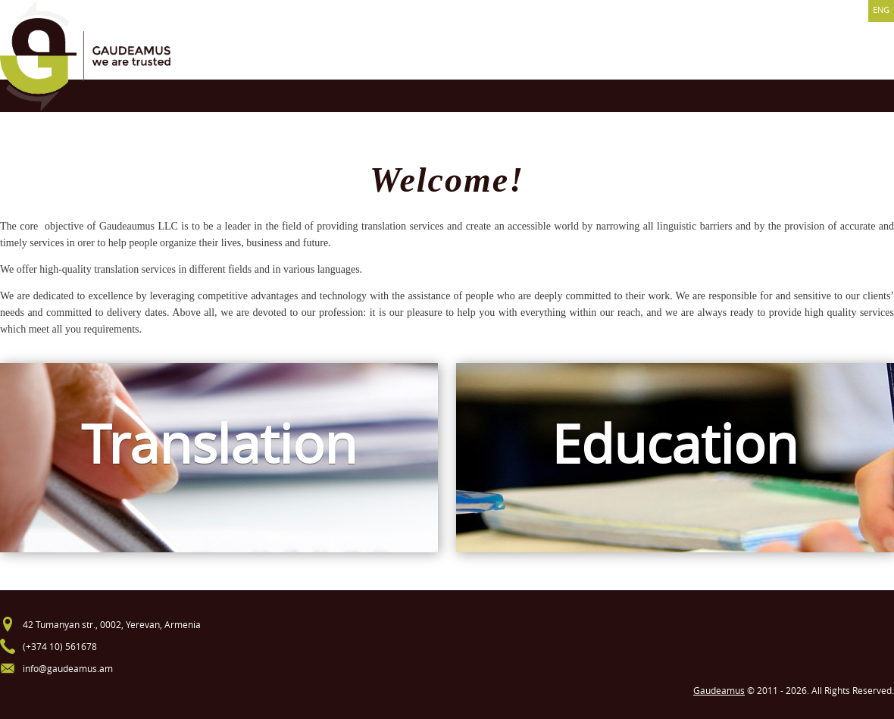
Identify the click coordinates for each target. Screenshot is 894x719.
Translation (219, 443)
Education (675, 443)
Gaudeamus (719, 690)
